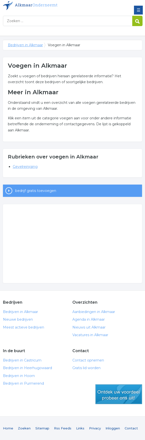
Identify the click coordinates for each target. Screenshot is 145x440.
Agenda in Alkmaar (88, 319)
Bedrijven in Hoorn (19, 376)
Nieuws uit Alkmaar (88, 327)
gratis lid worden (118, 394)
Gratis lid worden (86, 368)
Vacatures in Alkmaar (90, 335)
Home (8, 428)
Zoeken (24, 428)
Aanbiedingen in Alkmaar (93, 312)
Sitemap (42, 428)
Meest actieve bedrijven (23, 327)
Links (80, 428)
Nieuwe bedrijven (18, 319)
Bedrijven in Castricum (22, 360)
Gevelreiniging (25, 166)
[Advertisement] (72, 243)
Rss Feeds (62, 428)
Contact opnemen (88, 360)
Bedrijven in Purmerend (23, 383)
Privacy (95, 428)
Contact (131, 428)
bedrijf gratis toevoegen (35, 191)
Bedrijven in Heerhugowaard (27, 368)
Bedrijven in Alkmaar (38, 5)
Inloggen (112, 428)
